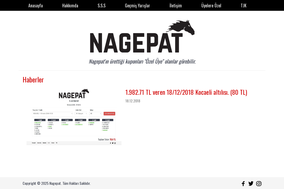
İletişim (176, 5)
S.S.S (102, 5)
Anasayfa (35, 5)
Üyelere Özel (211, 5)
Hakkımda (70, 5)
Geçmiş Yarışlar (137, 5)
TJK (243, 5)
